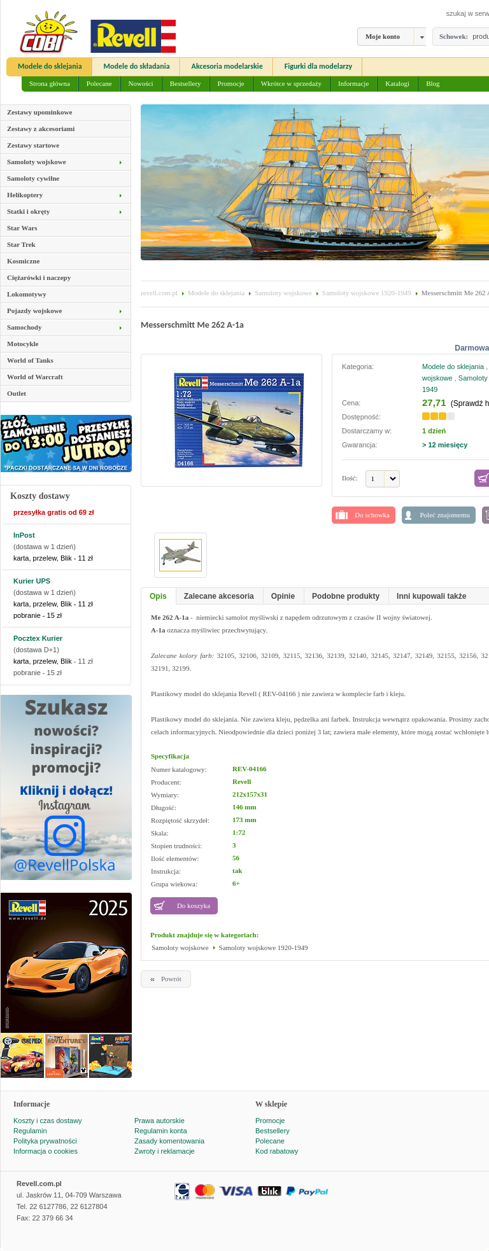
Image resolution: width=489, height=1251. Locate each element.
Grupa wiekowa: (174, 884)
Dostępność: (362, 417)
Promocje (231, 83)
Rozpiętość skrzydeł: (180, 820)
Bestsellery (185, 83)
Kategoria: (358, 366)
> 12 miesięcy (444, 445)
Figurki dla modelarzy (319, 66)
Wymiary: (165, 795)
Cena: (351, 403)
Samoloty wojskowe (283, 293)
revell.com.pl (159, 293)
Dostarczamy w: (367, 431)
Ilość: (349, 478)
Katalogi (397, 83)
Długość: (163, 807)
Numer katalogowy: (179, 769)
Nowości (141, 83)
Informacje (353, 83)
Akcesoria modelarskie (227, 66)
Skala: (160, 833)
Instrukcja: (166, 871)
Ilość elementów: (175, 858)
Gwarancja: (360, 445)
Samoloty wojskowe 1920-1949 (366, 293)
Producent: (166, 782)
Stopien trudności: (176, 845)
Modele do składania (137, 66)
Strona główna (49, 83)
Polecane (99, 83)
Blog (432, 83)
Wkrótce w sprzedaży (291, 83)
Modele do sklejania (50, 66)
